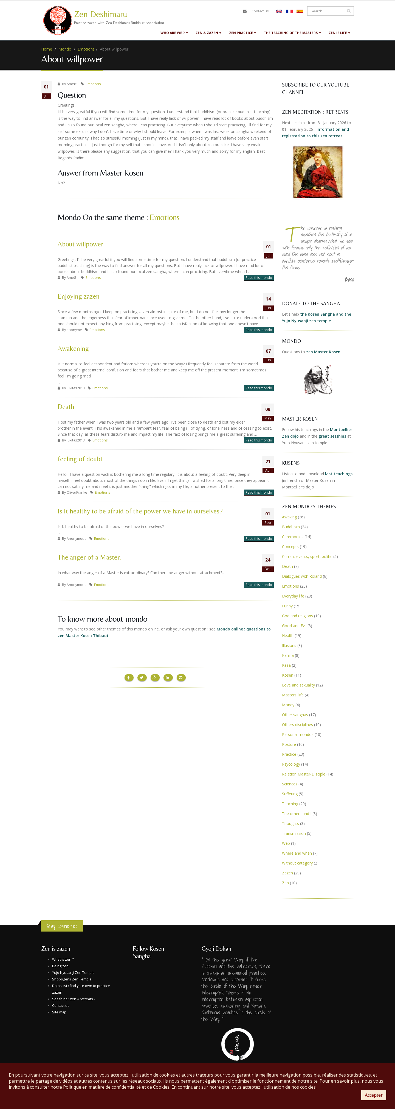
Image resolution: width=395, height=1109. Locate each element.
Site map (59, 1012)
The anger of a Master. (90, 557)
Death (66, 407)
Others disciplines (297, 724)
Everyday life (293, 596)
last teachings (338, 473)
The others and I (296, 813)
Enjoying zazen (79, 296)
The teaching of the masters (292, 32)
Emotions (86, 49)
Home (46, 49)
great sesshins (332, 436)
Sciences (289, 783)
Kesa (286, 665)
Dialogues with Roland (302, 576)
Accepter (374, 1095)
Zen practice (242, 32)
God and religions (297, 615)
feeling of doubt (80, 459)
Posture (289, 744)
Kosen (287, 675)
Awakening (73, 348)
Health (288, 635)
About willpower (80, 244)
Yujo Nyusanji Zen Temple (73, 972)
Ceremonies (292, 536)
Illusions (289, 645)
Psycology (291, 764)
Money (288, 704)
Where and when (297, 853)
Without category (297, 863)
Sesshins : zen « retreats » (73, 999)
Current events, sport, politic (307, 556)
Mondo (64, 49)
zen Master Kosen (323, 351)
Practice (289, 754)
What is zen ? (63, 959)
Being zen (60, 966)
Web (286, 843)
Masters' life (293, 694)
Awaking (289, 516)
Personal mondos (298, 734)
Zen (285, 882)
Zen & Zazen (208, 32)
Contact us (260, 11)
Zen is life (339, 32)
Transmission (294, 833)
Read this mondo (259, 277)
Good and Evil (294, 625)
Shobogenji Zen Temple (72, 979)
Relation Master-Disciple (303, 774)
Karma (288, 655)
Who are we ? (174, 32)
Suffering (290, 793)
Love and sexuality (298, 685)
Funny (287, 605)
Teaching (290, 803)
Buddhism (291, 526)
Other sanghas (295, 714)
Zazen (287, 872)
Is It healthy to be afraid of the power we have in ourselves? (140, 511)
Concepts (290, 546)
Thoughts (290, 823)
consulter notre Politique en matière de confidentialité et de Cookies (100, 1087)
